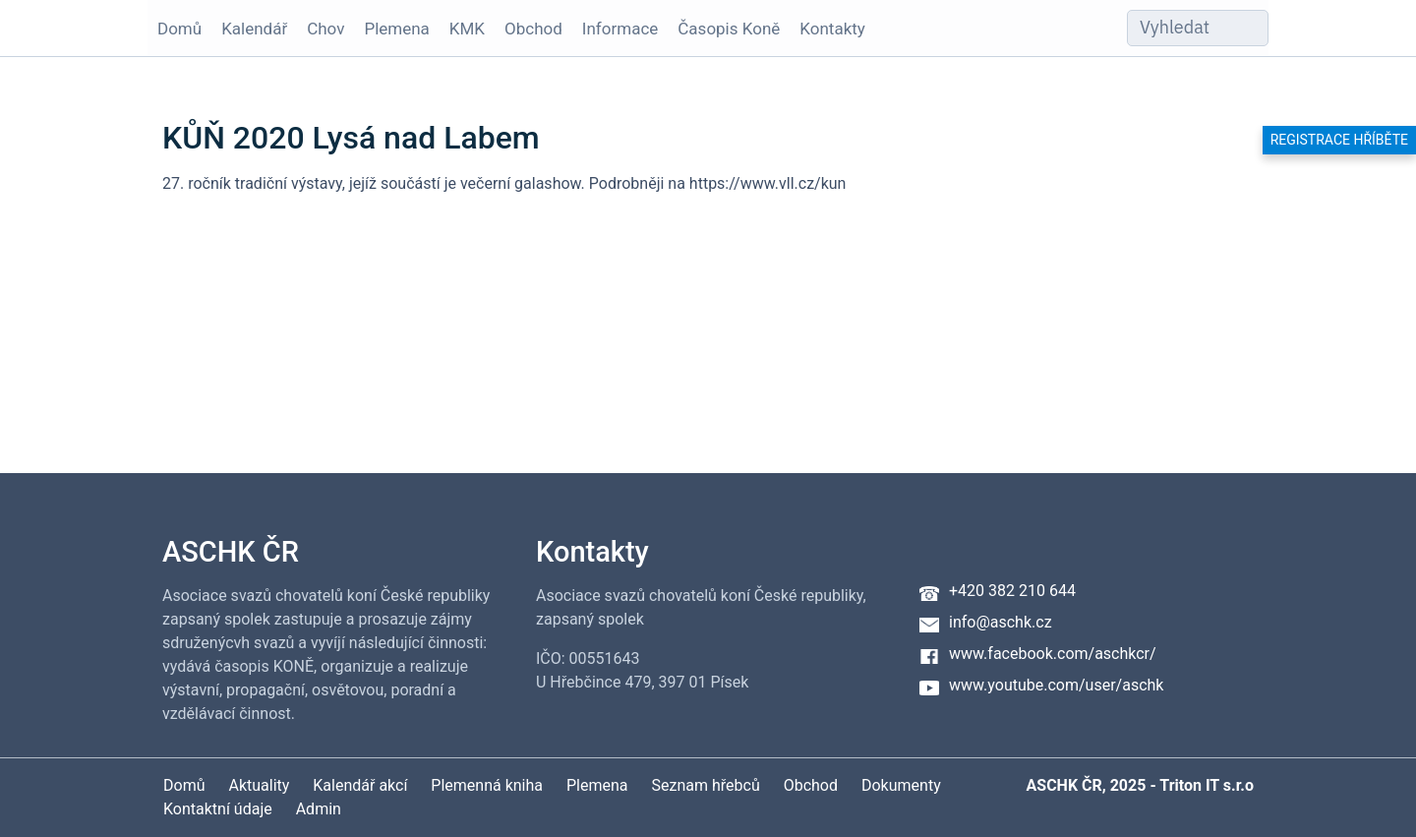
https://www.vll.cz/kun (768, 183)
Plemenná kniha (487, 785)
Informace (620, 28)
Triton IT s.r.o (1206, 785)
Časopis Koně (729, 28)
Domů (179, 28)
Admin (318, 809)
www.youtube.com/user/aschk (1056, 685)
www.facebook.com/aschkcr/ (1052, 653)
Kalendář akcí (360, 785)
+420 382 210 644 (1012, 590)
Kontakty (832, 28)
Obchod (533, 28)
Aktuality (258, 785)
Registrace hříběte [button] (1339, 140)
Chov (325, 28)
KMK (467, 28)
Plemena (396, 28)
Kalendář (254, 28)
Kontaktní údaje (217, 809)
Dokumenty (901, 785)
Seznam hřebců (706, 785)
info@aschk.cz (1000, 622)
